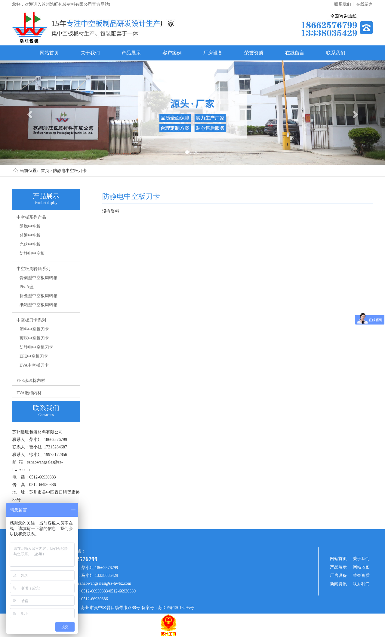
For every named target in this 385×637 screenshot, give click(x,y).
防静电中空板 (32, 253)
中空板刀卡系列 (31, 320)
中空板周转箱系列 (33, 268)
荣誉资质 (253, 52)
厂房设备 (213, 52)
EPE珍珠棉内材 (31, 380)
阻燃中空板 (30, 226)
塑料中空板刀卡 (34, 329)
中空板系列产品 (31, 217)
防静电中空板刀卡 (70, 170)
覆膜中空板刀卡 (34, 338)
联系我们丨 (344, 4)
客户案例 (172, 52)
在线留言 (364, 4)
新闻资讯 (338, 584)
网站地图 (361, 567)
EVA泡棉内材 (29, 393)
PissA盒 (27, 287)
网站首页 (49, 52)
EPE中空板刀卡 (34, 356)
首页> (46, 170)
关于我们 (90, 52)
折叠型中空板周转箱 (38, 296)
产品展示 (131, 52)
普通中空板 (30, 235)
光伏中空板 (30, 244)
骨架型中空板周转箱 (38, 277)
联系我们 (335, 52)
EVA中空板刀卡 (34, 365)
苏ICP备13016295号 (176, 607)
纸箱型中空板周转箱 (38, 305)
